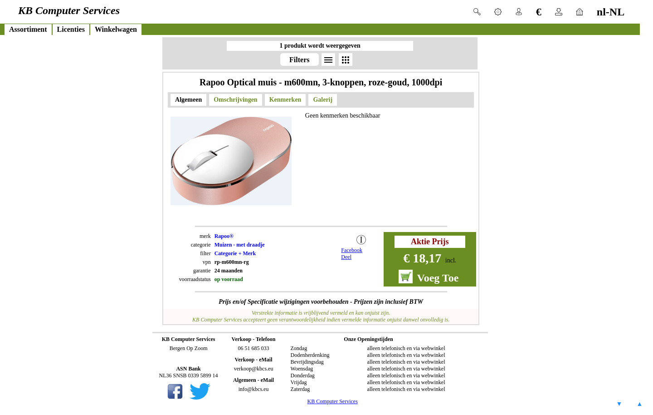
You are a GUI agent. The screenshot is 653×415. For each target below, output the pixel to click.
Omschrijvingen (235, 99)
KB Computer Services (332, 401)
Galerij (322, 99)
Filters (299, 60)
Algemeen (188, 99)
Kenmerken (285, 99)
